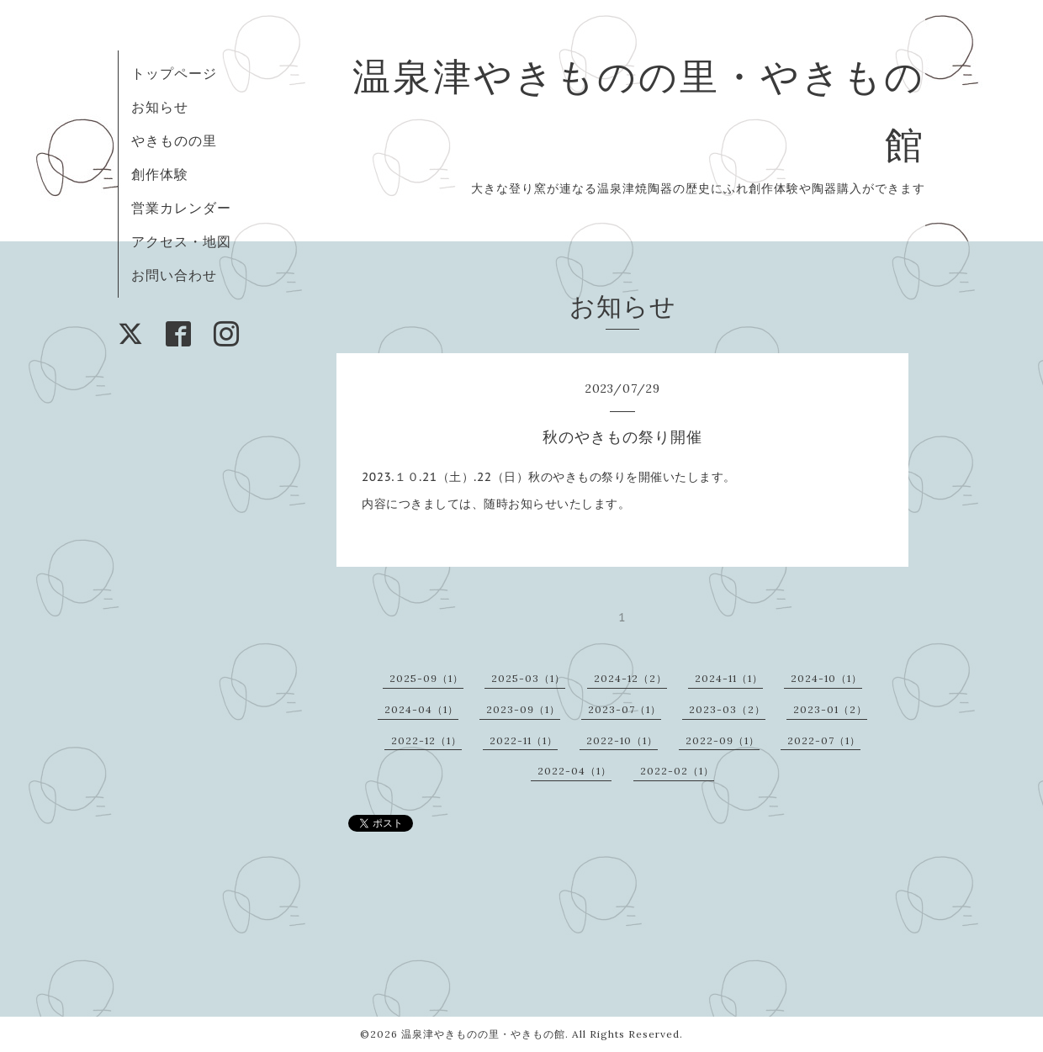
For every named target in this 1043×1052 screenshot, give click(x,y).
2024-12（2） (630, 678)
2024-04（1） (421, 709)
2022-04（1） (574, 770)
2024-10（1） (826, 678)
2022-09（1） (723, 740)
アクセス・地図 (181, 241)
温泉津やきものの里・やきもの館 (483, 1034)
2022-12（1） (426, 740)
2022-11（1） (524, 740)
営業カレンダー (181, 207)
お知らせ (159, 106)
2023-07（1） (624, 709)
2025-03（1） (528, 678)
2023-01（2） (830, 709)
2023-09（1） (523, 709)
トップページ (174, 73)
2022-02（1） (677, 770)
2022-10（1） (622, 740)
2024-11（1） (729, 678)
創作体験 (159, 174)
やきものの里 (174, 140)
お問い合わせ (174, 275)
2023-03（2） (727, 709)
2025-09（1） (426, 678)
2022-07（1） (823, 740)
